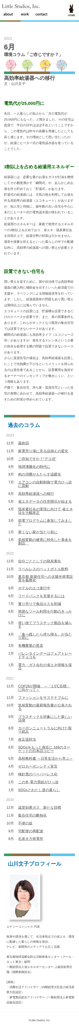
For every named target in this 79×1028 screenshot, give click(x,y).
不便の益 (25, 823)
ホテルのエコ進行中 (34, 588)
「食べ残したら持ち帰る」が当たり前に (45, 636)
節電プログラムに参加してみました (45, 522)
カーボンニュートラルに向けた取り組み (45, 730)
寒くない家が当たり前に (38, 532)
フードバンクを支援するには (41, 596)
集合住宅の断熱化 (32, 815)
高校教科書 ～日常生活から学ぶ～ (45, 759)
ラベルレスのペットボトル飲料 (43, 569)
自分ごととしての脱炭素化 (39, 561)
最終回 (23, 443)
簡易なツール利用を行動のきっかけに (45, 613)
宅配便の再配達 (30, 831)
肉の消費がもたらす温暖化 (39, 474)
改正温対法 (27, 739)
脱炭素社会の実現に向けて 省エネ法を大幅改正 (45, 511)
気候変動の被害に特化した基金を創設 (45, 541)
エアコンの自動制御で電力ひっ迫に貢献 (45, 484)
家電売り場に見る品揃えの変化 (43, 451)
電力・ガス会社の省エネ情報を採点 (45, 667)
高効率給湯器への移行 (36, 494)
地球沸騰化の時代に (34, 467)
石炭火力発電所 (30, 839)
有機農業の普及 (30, 646)
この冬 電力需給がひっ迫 (38, 782)
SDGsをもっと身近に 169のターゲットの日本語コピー (44, 749)
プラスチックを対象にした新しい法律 (45, 718)
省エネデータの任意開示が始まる (45, 502)
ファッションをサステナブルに (43, 698)
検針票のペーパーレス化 (38, 774)
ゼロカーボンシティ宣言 (38, 766)
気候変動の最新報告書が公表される (45, 707)
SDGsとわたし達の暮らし (39, 790)
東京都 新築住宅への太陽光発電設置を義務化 (45, 578)
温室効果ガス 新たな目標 (39, 808)
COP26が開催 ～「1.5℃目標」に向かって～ (44, 688)
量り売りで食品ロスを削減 (39, 604)
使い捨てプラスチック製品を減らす (45, 625)
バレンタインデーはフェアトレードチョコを (45, 655)
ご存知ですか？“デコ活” (37, 459)
